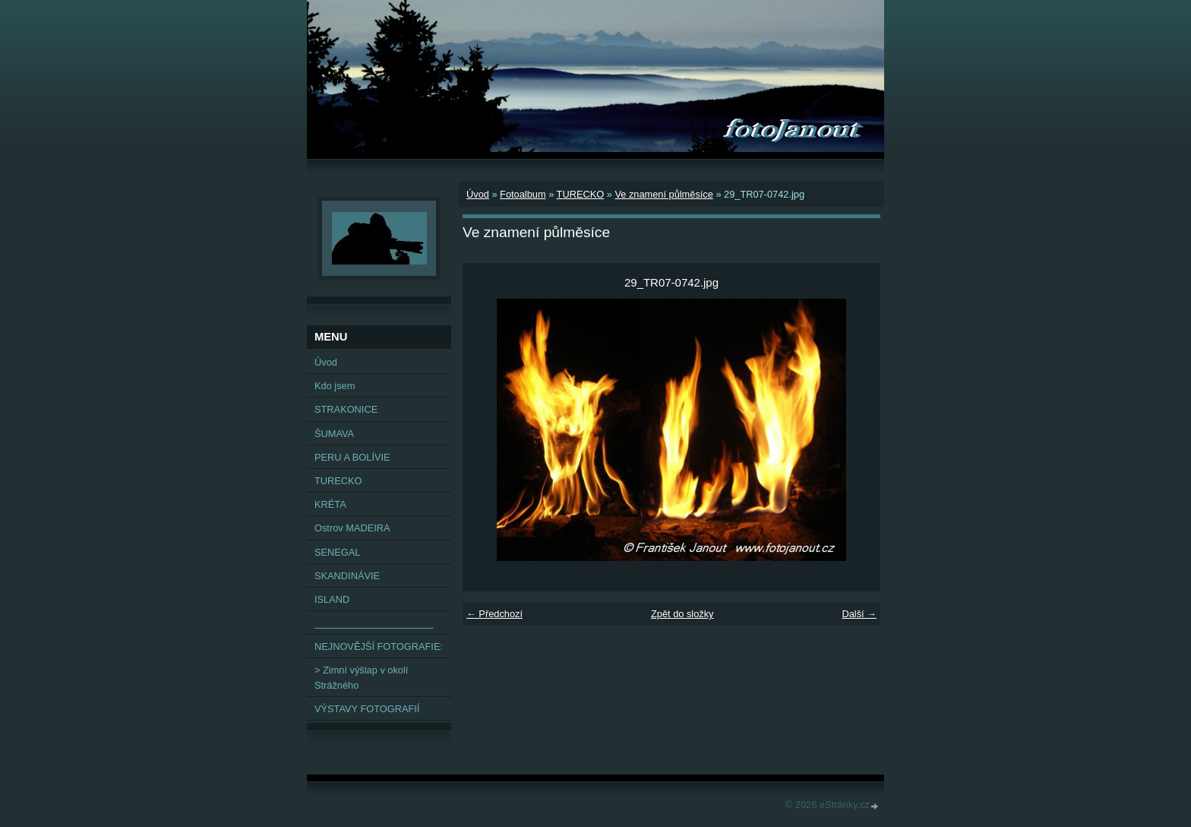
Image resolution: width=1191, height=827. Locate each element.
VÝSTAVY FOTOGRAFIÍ (366, 709)
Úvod (477, 194)
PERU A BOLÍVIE (352, 457)
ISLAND (331, 599)
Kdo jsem (334, 385)
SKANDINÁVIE (347, 575)
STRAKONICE (346, 409)
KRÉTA (330, 504)
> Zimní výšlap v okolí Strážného (361, 677)
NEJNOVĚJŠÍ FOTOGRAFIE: (378, 646)
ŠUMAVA (334, 433)
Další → (859, 613)
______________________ (374, 623)
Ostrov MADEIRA (352, 528)
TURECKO (581, 194)
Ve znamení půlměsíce (663, 194)
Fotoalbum (522, 194)
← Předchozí (494, 613)
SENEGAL (337, 552)
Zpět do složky (682, 613)
